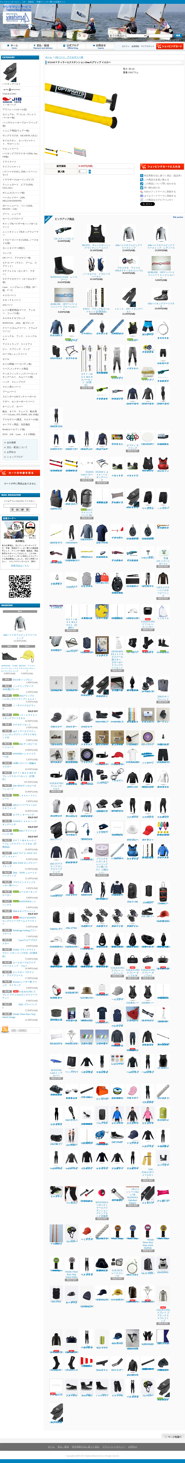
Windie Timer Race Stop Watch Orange (117, 1232)
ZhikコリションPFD (56, 1294)
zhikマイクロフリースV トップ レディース (132, 395)
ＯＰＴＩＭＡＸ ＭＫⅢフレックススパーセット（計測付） (19, 776)
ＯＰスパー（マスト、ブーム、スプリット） (19, 264)
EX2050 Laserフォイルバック (71, 644)
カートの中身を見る (20, 473)
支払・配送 (63, 1446)
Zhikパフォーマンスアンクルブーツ (71, 1388)
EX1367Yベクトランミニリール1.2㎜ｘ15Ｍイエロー (117, 1091)
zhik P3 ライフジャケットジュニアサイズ (132, 852)
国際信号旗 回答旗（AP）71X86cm (87, 1361)
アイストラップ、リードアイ (17, 344)
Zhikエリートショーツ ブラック (147, 499)
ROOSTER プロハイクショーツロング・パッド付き (102, 890)
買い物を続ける (152, 187)
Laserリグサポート (147, 756)
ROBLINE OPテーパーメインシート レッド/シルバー (161, 267)
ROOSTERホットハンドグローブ (147, 1337)
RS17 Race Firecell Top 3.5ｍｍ (86, 776)
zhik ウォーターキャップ (147, 831)
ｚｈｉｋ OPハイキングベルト (129, 300)
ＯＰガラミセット (22, 724)
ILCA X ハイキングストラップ (147, 1195)
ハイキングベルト (11, 74)
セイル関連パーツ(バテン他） (17, 364)
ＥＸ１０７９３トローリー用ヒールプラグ (56, 644)
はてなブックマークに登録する (160, 195)
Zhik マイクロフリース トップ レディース (102, 1160)
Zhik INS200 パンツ (71, 534)
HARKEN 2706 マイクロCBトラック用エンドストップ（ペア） (163, 1363)
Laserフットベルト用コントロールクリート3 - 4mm (163, 437)
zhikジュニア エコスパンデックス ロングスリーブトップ (147, 778)
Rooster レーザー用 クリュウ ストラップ (56, 991)
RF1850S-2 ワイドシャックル (71, 828)
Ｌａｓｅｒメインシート (147, 374)
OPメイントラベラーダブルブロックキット (86, 830)
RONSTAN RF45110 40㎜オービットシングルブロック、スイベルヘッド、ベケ (117, 940)
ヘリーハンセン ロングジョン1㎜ (56, 1387)
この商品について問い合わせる (160, 183)
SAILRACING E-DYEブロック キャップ (164, 914)
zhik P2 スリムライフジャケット (56, 499)
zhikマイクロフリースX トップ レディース (147, 395)
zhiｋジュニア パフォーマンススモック (71, 807)
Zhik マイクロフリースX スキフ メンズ (147, 1094)
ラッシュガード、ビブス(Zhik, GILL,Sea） (17, 186)
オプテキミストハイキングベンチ (71, 352)
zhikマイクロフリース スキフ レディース (56, 1116)
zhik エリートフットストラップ (56, 1192)
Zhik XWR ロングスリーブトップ (86, 532)
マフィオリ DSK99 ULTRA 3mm (117, 852)
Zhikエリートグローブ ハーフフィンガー (102, 917)
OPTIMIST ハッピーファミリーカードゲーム (71, 1014)
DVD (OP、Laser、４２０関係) (18, 434)
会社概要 (11, 442)
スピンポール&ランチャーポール (19, 396)
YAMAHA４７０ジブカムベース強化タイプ (132, 1339)
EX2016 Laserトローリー (88, 468)
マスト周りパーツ (11, 387)
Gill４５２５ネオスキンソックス (147, 645)
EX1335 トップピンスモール (102, 776)
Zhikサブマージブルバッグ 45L (147, 892)
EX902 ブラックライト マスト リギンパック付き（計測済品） (19, 953)
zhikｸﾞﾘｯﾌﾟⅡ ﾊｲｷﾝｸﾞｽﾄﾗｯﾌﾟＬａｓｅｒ (132, 498)
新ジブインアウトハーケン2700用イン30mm (117, 738)
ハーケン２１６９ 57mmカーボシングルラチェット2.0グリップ (147, 532)
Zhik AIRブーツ (147, 912)
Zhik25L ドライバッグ (56, 918)
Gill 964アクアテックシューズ (117, 1135)
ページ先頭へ (173, 1436)
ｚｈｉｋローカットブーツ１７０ (118, 467)
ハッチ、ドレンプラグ (13, 382)
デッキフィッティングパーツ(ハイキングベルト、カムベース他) (20, 375)
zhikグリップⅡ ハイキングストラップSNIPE (56, 1414)
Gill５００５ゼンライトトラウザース (147, 579)
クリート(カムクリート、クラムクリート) (20, 330)
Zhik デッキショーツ (163, 499)
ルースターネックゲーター (132, 645)
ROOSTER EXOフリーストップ (86, 888)
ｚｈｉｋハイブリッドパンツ (132, 357)
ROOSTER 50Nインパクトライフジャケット (86, 1014)
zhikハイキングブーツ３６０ (161, 298)
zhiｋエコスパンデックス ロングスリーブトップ (163, 778)
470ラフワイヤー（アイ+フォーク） (132, 1266)
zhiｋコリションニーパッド (71, 1195)
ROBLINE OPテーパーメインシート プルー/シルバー (64, 299)
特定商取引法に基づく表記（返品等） (163, 175)
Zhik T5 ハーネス (132, 994)
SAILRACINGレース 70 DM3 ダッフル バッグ (72, 1341)
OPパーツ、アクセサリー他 (16, 257)
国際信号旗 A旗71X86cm (163, 1337)
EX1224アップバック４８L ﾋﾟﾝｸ (163, 1194)
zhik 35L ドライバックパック (147, 1266)
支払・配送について (43, 46)
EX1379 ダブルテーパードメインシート (147, 1014)
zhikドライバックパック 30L (86, 502)
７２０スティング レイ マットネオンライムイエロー (102, 392)
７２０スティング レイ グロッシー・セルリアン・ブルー (132, 554)
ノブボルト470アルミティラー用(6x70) (132, 738)
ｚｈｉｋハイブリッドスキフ (117, 361)
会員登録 (135, 46)
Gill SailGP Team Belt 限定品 (56, 555)
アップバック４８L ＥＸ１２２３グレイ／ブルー (117, 496)
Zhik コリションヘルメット (71, 1233)
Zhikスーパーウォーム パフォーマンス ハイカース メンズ (86, 1339)
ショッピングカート (169, 46)
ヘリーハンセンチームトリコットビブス (117, 1017)
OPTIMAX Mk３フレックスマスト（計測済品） (118, 611)
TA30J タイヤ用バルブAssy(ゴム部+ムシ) (163, 738)
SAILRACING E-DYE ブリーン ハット (72, 1037)
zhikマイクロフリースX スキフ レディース (163, 395)
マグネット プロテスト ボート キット (117, 437)
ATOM (22, 1030)
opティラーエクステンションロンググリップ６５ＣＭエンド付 (19, 734)
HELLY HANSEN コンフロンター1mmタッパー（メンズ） (117, 1038)
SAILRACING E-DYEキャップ (58, 940)
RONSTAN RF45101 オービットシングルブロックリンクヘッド (102, 940)
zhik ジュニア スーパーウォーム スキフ (71, 1137)
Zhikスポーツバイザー (71, 718)
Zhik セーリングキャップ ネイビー (132, 1136)
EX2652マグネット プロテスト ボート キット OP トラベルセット (163, 828)
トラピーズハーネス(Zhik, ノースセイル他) (20, 241)
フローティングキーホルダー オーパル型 (102, 1037)
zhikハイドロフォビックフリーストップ (20, 627)
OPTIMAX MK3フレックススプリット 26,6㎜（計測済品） (163, 991)
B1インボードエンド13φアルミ (147, 715)
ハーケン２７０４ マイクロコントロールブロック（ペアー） (71, 1091)
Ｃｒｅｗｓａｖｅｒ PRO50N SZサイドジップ (147, 464)
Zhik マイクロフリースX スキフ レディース (132, 1160)
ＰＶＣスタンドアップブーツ (86, 738)
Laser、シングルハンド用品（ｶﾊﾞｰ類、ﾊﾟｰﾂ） (19, 289)
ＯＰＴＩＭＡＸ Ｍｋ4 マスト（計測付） (71, 616)
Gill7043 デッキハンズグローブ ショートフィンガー (117, 804)
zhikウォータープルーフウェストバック (71, 1295)
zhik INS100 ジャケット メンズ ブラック (132, 1366)
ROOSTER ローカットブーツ (117, 715)
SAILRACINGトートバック (102, 578)
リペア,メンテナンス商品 (15, 368)
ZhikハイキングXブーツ (102, 1388)
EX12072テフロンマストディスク (147, 437)
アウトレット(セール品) (14, 109)
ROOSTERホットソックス (163, 645)
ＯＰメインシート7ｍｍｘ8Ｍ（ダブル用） (117, 327)
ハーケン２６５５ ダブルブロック (102, 327)
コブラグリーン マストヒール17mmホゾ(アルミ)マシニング (71, 755)
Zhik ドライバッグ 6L (71, 918)
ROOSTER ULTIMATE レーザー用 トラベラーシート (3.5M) (87, 1115)
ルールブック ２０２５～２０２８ (102, 646)
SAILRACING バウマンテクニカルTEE (133, 755)
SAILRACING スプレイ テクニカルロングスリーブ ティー (19, 994)
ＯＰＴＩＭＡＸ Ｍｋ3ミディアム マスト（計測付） (86, 1136)
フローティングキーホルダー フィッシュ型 (86, 1037)
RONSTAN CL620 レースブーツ (64, 268)
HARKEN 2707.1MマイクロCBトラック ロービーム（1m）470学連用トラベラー (147, 1363)
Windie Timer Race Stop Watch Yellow (163, 1232)
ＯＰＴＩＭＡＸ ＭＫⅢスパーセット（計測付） (86, 365)
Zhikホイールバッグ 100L (163, 893)
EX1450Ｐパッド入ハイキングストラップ (132, 579)
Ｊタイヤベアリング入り (86, 755)
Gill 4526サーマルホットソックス (56, 1363)
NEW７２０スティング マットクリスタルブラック (117, 392)
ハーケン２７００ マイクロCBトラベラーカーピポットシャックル (56, 1090)
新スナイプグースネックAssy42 (56, 755)
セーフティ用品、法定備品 (16, 424)
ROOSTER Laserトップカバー (56, 1065)
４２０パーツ (9, 295)
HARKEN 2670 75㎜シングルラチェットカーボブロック (117, 583)
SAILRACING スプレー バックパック (118, 964)
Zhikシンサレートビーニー (86, 718)
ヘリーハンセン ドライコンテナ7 (102, 1339)
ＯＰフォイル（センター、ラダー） (18, 273)
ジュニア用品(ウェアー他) (15, 130)
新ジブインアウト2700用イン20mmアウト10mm (102, 738)
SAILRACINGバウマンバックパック (87, 645)
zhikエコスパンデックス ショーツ (147, 807)
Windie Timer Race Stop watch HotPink (147, 1236)
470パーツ (7, 305)
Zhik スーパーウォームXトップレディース (71, 1160)
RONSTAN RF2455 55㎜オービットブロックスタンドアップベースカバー (102, 1264)
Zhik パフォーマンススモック (132, 778)
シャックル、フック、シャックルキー (19, 338)
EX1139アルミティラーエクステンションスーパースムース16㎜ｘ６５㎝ (163, 1038)
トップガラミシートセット (56, 606)
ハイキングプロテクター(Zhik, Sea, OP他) (20, 155)
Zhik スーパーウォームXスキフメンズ (147, 1064)
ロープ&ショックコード (14, 354)
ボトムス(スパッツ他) (13, 192)
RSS (13, 1030)
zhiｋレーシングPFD (163, 1265)
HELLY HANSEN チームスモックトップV (117, 888)
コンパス (7, 253)
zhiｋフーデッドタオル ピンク (71, 888)
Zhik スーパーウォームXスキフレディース (56, 1160)
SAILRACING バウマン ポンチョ (87, 941)
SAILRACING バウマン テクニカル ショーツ (163, 755)
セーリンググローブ (12, 218)
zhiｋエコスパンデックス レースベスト (56, 807)
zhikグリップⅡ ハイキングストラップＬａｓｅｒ (163, 1390)
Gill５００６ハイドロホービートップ (163, 584)
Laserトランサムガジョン (102, 1363)
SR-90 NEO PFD (163, 1061)
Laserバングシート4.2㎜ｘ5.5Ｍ (117, 1059)
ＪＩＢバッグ (12, 101)
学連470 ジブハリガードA (163, 555)
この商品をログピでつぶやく (159, 199)
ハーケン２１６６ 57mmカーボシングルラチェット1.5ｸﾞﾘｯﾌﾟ (132, 532)
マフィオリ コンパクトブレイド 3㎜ (163, 1091)
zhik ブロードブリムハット (132, 831)
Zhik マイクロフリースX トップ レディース (117, 1160)
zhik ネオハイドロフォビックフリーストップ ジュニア (147, 1038)
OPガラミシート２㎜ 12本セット (86, 552)
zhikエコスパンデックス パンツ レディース (163, 807)
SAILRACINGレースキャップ (118, 1293)
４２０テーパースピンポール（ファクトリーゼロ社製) (117, 1193)
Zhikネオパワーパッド (24, 911)
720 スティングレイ (65, 232)
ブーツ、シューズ (11, 214)
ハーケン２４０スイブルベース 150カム (147, 684)
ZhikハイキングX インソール (117, 1388)
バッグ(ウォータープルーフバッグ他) (20, 124)
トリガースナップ (117, 775)
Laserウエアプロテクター (102, 827)
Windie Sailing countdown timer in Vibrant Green (56, 1264)
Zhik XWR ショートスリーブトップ (102, 534)
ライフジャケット (11, 166)
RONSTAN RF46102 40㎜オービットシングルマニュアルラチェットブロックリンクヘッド (102, 960)
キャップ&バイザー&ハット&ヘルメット (20, 225)
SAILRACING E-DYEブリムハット (148, 1294)
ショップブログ (71, 46)
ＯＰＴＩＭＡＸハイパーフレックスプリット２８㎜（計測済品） (19, 843)
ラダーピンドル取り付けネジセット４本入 (117, 828)
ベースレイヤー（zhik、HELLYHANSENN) (14, 199)
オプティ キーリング (23, 814)
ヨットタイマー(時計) (13, 248)
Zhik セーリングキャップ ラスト (86, 1232)
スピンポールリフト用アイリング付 (56, 578)
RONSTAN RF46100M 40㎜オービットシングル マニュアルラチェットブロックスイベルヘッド (72, 960)
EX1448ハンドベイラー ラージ (102, 1092)
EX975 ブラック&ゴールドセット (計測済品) (96, 300)
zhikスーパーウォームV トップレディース (102, 440)
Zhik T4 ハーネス (147, 994)
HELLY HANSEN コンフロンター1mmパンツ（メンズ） (132, 1040)
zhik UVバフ (56, 831)
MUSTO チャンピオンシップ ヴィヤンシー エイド (96, 236)
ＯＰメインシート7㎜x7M (86, 327)
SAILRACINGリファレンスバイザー (148, 616)
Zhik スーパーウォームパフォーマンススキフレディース (163, 1138)
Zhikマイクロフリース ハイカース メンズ (132, 1388)
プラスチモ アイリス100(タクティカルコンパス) (129, 264)
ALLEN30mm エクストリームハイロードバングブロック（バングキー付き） (102, 1137)
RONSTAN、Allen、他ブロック (18, 323)
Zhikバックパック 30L (132, 892)
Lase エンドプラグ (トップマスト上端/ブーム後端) (56, 1014)
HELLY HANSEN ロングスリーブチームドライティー (20, 921)
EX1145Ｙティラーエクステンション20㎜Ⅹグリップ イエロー (71, 464)
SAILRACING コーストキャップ (87, 852)
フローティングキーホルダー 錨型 (102, 611)
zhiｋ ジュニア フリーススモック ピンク (147, 1115)
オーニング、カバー (12, 406)
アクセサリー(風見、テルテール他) (20, 419)
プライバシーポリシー (113, 1446)
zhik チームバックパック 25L (102, 1115)
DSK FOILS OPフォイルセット (147, 1164)
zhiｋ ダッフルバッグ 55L (56, 1136)
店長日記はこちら (20, 565)
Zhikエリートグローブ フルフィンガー (86, 917)
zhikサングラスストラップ (56, 534)
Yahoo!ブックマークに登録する (160, 191)
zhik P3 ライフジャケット (163, 464)
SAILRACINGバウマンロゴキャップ (133, 611)
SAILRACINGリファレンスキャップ (102, 1293)
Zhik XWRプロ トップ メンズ (56, 328)
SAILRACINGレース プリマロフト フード (57, 1341)
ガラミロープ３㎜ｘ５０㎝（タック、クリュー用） (132, 715)
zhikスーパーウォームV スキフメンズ (86, 440)
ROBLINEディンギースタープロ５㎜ (163, 526)
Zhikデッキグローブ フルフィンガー (117, 917)
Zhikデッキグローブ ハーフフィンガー (132, 917)
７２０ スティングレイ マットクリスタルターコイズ (163, 374)
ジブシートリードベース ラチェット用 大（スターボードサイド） (117, 684)
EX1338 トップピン (22, 679)
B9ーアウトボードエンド (163, 715)
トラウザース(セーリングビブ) (18, 179)
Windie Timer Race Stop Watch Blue (132, 1232)
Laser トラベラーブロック (71, 1113)
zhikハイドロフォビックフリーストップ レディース (161, 236)
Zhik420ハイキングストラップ (86, 686)
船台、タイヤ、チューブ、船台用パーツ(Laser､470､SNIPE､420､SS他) (20, 413)
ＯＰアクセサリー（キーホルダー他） (19, 281)
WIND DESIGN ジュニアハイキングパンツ (147, 328)
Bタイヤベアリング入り (147, 738)
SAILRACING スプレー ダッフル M (133, 965)
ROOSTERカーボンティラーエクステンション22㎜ (86, 1194)
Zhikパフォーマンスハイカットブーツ (86, 1388)
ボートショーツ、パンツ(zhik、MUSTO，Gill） (18, 207)
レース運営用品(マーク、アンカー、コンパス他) (18, 312)
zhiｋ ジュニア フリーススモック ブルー (117, 1115)
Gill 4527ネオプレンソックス (71, 1363)
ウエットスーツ (10, 148)
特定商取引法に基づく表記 (85, 1446)
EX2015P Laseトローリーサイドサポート (163, 1015)
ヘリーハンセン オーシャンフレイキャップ (117, 1337)
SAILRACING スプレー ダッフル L (148, 965)
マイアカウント (147, 46)
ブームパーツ (9, 391)
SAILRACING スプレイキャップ (118, 757)
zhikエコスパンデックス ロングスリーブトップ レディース (86, 807)
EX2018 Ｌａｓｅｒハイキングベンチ (102, 469)
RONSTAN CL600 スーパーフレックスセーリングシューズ (10, 660)
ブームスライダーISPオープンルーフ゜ (71, 738)
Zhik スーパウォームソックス (163, 1158)
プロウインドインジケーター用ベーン (117, 531)
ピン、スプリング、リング (16, 349)
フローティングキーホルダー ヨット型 (132, 1014)
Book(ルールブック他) (13, 429)
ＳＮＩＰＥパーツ (11, 300)
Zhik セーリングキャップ (117, 992)
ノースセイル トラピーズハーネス (96, 267)
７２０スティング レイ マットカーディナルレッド (117, 554)
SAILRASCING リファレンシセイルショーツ (72, 554)
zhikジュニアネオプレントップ (71, 496)
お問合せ (100, 46)
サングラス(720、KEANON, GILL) (19, 135)
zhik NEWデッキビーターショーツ (163, 354)
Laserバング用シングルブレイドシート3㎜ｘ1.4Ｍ (102, 1232)
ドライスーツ (9, 161)
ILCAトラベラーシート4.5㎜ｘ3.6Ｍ (56, 1234)
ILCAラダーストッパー (117, 1363)
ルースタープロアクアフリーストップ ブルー (163, 851)
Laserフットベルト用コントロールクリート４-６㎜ (102, 552)
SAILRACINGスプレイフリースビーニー (87, 1297)
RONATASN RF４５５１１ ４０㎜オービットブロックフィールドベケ (132, 684)
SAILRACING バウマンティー (102, 1015)
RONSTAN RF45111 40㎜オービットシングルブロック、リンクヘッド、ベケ (132, 940)
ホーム (14, 46)
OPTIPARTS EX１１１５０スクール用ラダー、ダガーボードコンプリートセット (117, 652)
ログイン (126, 46)
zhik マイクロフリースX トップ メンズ (86, 1160)
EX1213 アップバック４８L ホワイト (56, 1037)
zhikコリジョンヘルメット (147, 1388)
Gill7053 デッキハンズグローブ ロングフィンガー (102, 804)
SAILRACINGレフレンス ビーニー (72, 940)
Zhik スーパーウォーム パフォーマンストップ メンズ (86, 1064)
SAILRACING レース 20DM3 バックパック (133, 1294)
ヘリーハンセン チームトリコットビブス (86, 579)
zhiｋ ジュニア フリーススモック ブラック (132, 1115)
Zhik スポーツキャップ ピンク (132, 1091)
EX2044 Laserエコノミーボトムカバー (56, 889)
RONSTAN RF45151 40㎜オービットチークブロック (147, 940)
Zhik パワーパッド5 (71, 1064)
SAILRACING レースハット (87, 991)
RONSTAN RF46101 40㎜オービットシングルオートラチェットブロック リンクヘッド (86, 960)
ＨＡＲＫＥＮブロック (13, 318)
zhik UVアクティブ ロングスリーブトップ (56, 858)
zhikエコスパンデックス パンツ (132, 807)
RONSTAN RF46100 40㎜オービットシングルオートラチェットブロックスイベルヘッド (56, 960)
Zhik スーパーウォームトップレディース (147, 1138)
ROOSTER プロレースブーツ (102, 715)
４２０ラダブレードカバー (71, 580)
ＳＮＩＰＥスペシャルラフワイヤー (163, 329)
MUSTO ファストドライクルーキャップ (27, 660)
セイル (5, 359)
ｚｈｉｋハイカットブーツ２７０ (132, 467)
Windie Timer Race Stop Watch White (71, 1268)
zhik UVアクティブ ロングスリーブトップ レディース (71, 854)
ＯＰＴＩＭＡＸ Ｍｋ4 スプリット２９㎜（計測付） (86, 611)
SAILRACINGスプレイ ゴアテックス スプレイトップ (163, 1304)
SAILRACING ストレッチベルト (102, 757)
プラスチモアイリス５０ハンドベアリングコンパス (147, 348)
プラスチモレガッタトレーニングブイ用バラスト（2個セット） (102, 859)
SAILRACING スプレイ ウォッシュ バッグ (72, 989)
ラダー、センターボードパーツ (18, 401)
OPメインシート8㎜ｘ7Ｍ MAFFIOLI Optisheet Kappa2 (132, 1195)
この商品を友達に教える (156, 179)
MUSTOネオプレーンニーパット (56, 352)
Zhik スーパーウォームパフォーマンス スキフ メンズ (102, 1064)
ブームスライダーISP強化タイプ (56, 738)
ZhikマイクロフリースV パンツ (56, 440)
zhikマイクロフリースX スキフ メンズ (56, 417)
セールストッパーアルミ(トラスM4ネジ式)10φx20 (56, 684)
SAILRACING (12, 91)
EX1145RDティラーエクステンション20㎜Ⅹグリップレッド (56, 464)
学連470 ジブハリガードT (147, 552)
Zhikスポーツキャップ (56, 718)
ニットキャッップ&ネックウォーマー (20, 233)
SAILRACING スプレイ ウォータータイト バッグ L (163, 961)
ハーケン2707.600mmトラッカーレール (86, 1091)
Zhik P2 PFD (132, 331)
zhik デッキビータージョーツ (71, 331)
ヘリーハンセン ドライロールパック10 (163, 1113)
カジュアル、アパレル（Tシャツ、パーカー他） (20, 116)
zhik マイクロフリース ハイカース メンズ (86, 1266)
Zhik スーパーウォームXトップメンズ (132, 1064)
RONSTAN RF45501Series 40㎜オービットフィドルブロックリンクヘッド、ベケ (164, 940)
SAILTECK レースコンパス (117, 1267)
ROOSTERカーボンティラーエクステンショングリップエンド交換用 (102, 1201)
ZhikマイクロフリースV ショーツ (71, 440)
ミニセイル (163, 611)
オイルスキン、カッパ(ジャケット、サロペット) (18, 142)
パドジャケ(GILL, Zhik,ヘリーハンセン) (19, 173)
